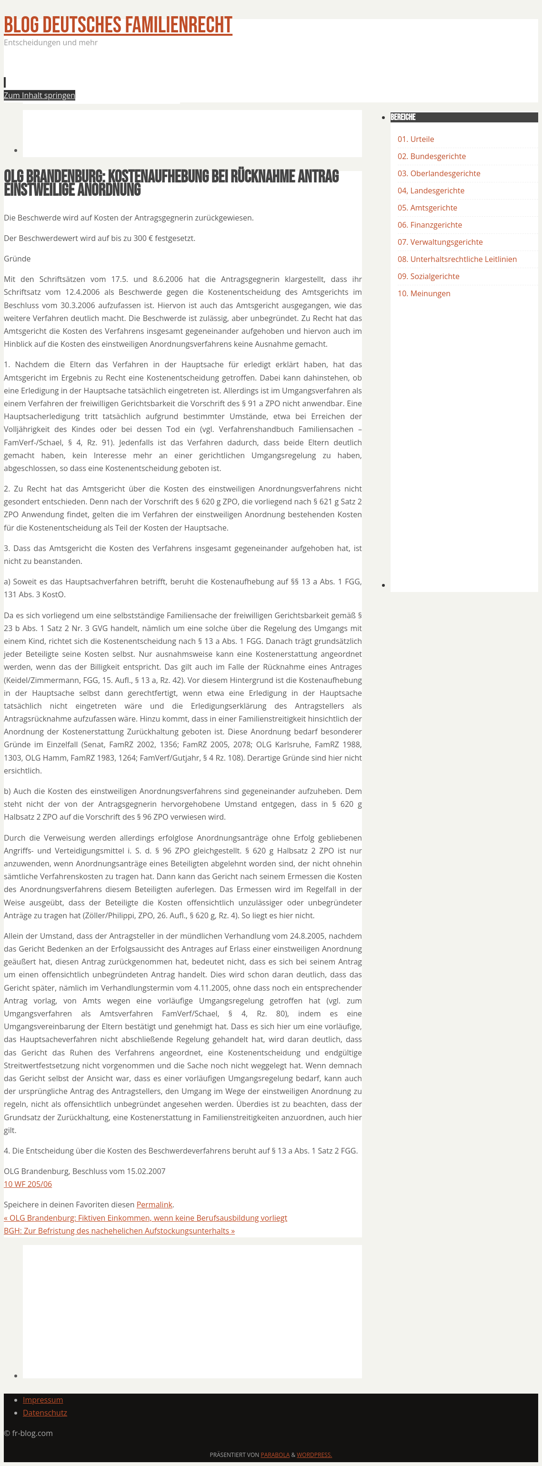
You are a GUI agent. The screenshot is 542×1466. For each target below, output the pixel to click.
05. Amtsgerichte (427, 207)
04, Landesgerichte (431, 190)
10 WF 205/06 (28, 1184)
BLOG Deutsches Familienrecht (118, 25)
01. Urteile (416, 139)
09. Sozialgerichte (429, 276)
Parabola (275, 1455)
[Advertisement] (196, 78)
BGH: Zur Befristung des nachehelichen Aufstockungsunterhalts (119, 1230)
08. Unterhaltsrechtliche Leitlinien (457, 259)
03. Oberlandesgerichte (439, 173)
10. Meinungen (424, 293)
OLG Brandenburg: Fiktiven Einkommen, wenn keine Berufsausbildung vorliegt (145, 1218)
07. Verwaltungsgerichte (440, 242)
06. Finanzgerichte (430, 225)
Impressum (43, 1400)
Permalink (154, 1204)
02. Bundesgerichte (432, 156)
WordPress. (314, 1455)
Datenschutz (45, 1412)
